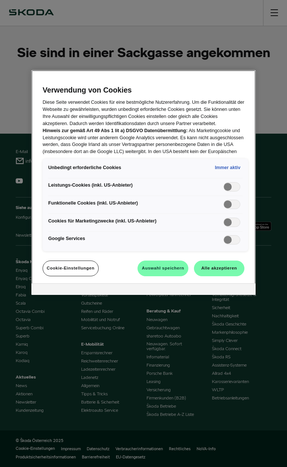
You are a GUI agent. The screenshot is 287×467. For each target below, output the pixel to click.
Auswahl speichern (163, 268)
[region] (143, 182)
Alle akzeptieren (219, 268)
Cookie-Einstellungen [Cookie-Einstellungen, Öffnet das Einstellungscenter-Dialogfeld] (71, 268)
